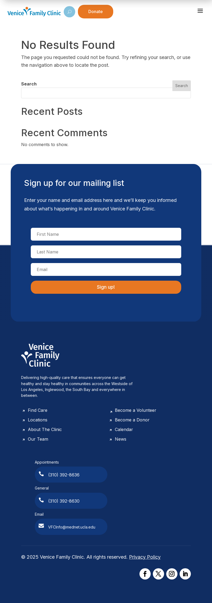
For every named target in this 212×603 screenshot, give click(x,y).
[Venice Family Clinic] (34, 11)
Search (29, 84)
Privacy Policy (145, 557)
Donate (95, 11)
